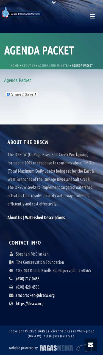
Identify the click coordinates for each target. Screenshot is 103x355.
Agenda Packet (17, 80)
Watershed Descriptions (45, 217)
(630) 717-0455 (28, 278)
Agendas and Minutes (53, 65)
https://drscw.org (29, 303)
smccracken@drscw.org (35, 295)
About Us (28, 65)
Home (14, 65)
